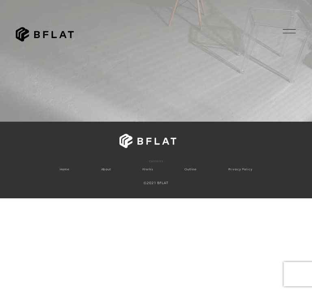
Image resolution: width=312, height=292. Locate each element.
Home (64, 169)
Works (147, 169)
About (106, 169)
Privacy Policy (240, 169)
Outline (190, 169)
